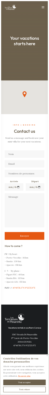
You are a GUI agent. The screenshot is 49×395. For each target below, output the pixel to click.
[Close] (47, 355)
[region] (24, 374)
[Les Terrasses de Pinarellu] (10, 7)
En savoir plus (24, 376)
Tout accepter (24, 382)
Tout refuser (24, 389)
